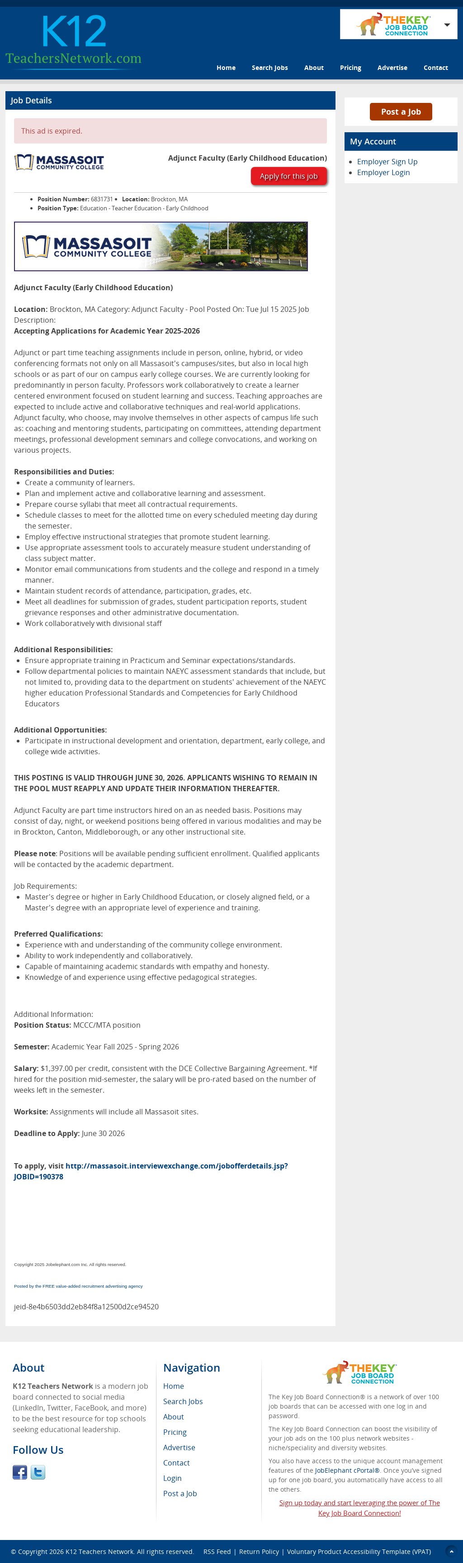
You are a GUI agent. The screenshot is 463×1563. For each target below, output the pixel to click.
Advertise (392, 67)
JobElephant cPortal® (347, 1470)
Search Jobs (270, 67)
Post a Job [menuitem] (180, 1493)
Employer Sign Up (387, 162)
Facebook (20, 1472)
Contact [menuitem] (176, 1463)
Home (226, 67)
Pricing (350, 67)
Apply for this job (289, 176)
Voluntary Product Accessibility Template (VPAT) (359, 1551)
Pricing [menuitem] (175, 1432)
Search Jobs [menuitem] (183, 1401)
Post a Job (401, 111)
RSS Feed (217, 1551)
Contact (436, 67)
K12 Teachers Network (99, 1551)
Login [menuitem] (172, 1478)
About (314, 67)
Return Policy (259, 1551)
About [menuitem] (173, 1417)
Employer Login (383, 172)
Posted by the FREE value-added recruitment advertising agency (78, 1286)
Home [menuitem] (173, 1386)
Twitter (38, 1472)
